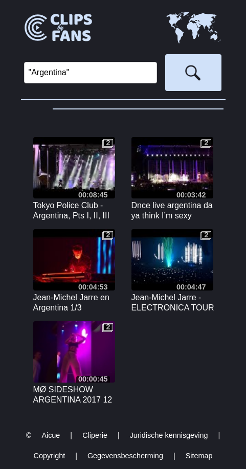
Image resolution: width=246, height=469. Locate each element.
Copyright (49, 456)
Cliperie (94, 435)
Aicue (50, 435)
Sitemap (199, 456)
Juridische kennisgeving (169, 435)
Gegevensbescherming (125, 456)
